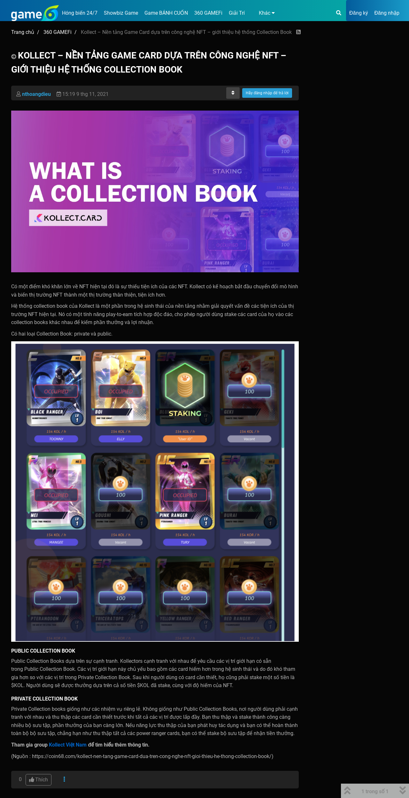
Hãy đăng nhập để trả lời (267, 93)
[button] (263, 13)
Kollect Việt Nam (68, 745)
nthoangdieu (36, 94)
